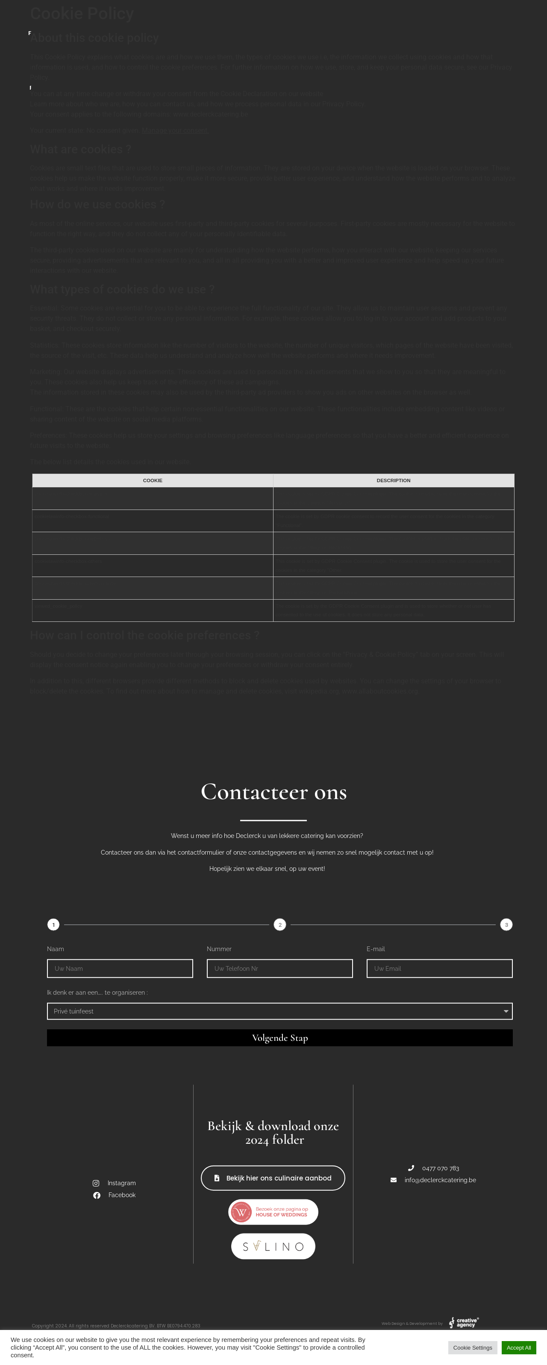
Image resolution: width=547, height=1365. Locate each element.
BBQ (303, 19)
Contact (374, 19)
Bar (243, 19)
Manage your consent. (175, 130)
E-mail (376, 1257)
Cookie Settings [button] (472, 1347)
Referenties (459, 19)
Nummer (219, 1257)
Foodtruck (169, 19)
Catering (84, 19)
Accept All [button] (519, 1347)
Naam (55, 1257)
